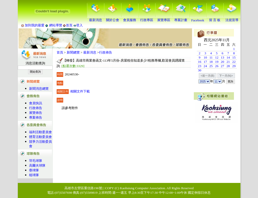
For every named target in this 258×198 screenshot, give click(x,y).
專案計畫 (180, 18)
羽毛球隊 (35, 161)
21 (228, 62)
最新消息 (95, 18)
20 (222, 62)
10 (205, 57)
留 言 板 (214, 18)
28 (228, 66)
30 (199, 70)
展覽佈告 (35, 113)
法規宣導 (231, 18)
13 (222, 57)
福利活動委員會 (40, 132)
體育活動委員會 (40, 137)
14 (228, 57)
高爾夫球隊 (37, 165)
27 (222, 66)
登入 (79, 25)
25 (211, 66)
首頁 (69, 25)
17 (205, 62)
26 (216, 66)
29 (233, 66)
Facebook (197, 18)
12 (216, 57)
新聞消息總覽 (39, 88)
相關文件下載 (80, 91)
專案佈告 (35, 117)
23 (199, 66)
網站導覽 (55, 25)
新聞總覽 (73, 52)
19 (216, 62)
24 (205, 66)
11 (211, 57)
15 (233, 57)
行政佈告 (35, 108)
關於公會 (112, 18)
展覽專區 (163, 18)
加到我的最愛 (34, 25)
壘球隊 (34, 170)
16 (199, 62)
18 (211, 62)
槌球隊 (34, 175)
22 (233, 62)
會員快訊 (35, 103)
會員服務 (129, 18)
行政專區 (146, 18)
